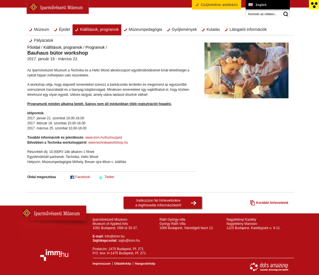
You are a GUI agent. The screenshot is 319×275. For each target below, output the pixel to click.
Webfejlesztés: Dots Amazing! (269, 266)
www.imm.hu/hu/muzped (103, 137)
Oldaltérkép (122, 263)
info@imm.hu (115, 236)
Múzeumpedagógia (145, 29)
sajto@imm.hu (129, 241)
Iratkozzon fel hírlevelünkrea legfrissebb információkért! (158, 202)
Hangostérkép (145, 263)
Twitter (109, 177)
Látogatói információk (248, 29)
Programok (94, 47)
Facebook (82, 177)
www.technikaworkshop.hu (108, 143)
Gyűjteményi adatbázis (216, 6)
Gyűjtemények (184, 29)
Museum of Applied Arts (267, 5)
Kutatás (213, 29)
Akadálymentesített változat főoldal (314, 5)
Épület (64, 29)
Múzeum (41, 29)
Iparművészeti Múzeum (57, 7)
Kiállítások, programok (99, 29)
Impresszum (102, 263)
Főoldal (33, 47)
